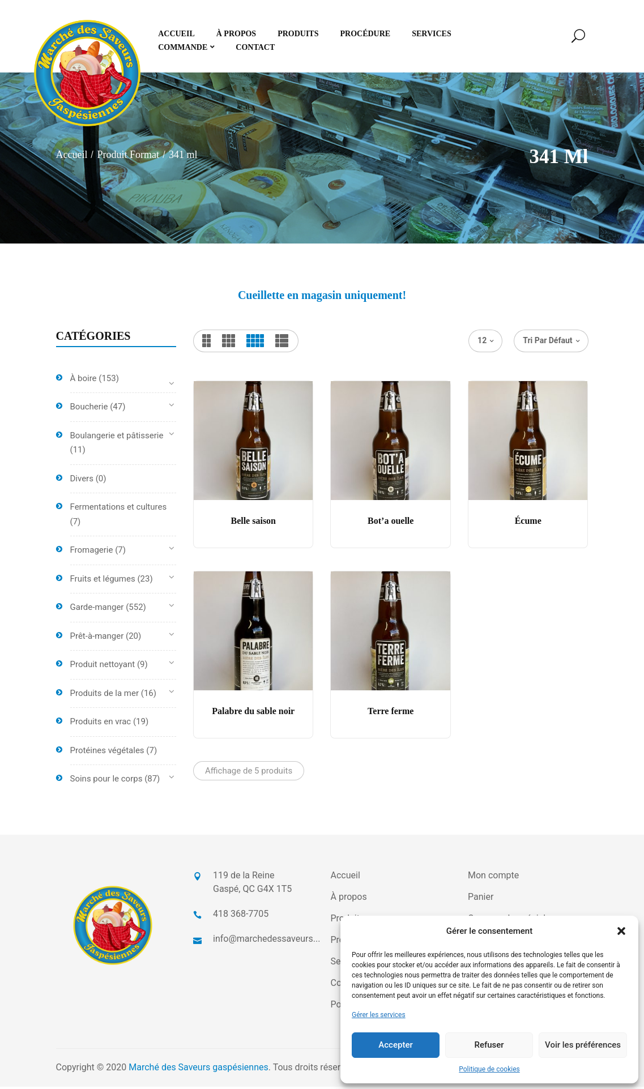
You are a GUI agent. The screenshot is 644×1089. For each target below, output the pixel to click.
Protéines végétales (107, 753)
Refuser (489, 1045)
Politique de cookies (489, 1069)
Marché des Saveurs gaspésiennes (198, 1069)
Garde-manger (97, 610)
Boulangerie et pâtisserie (117, 438)
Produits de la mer (104, 695)
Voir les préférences (583, 1045)
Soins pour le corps (106, 781)
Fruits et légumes (102, 581)
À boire (83, 380)
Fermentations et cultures (118, 510)
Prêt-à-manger (97, 638)
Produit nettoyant (102, 667)
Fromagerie (91, 553)
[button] (621, 931)
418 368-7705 (240, 916)
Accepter (395, 1045)
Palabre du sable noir (253, 714)
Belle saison (253, 523)
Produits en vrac (100, 724)
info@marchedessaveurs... (266, 941)
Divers (81, 481)
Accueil (72, 157)
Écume (528, 523)
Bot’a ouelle (390, 523)
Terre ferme (390, 714)
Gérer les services (379, 1015)
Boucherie (89, 409)
